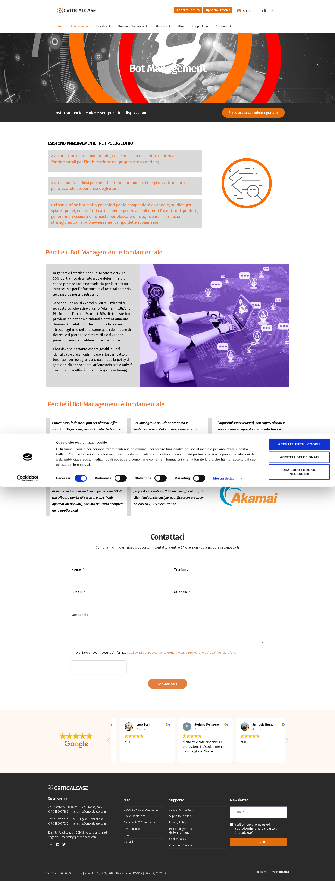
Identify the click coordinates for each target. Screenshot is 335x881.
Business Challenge (133, 26)
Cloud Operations (134, 816)
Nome (76, 569)
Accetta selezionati (299, 851)
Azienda (181, 592)
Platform (163, 26)
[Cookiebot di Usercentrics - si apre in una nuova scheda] (27, 872)
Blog (181, 26)
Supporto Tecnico (180, 816)
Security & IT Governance (140, 822)
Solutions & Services (72, 26)
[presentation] (98, 667)
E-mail (77, 592)
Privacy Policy (178, 822)
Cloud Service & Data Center (141, 810)
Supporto (200, 26)
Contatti (247, 10)
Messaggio (79, 615)
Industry (103, 26)
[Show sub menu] (272, 11)
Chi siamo (224, 26)
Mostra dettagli (224, 872)
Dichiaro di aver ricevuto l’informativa (156, 653)
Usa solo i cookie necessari (299, 866)
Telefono (181, 569)
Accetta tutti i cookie (299, 838)
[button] (287, 744)
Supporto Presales (181, 810)
